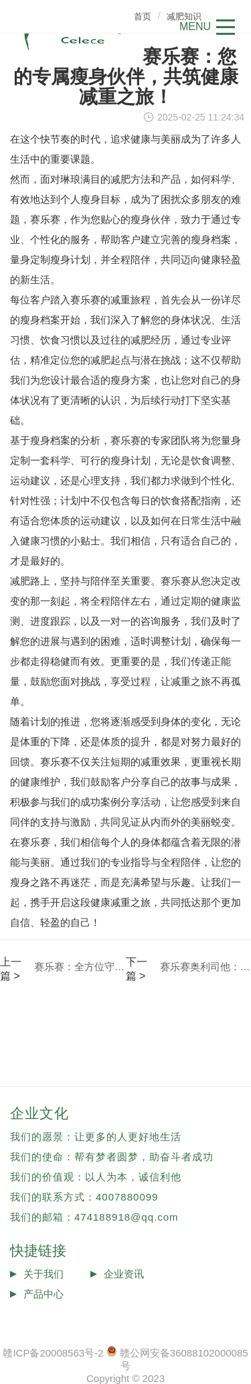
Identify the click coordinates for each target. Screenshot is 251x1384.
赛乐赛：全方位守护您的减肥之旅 (79, 966)
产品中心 (43, 1294)
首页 (142, 16)
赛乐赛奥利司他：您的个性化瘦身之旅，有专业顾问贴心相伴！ (205, 966)
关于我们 (43, 1274)
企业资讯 (124, 1274)
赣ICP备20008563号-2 (53, 1353)
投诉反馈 (43, 1314)
